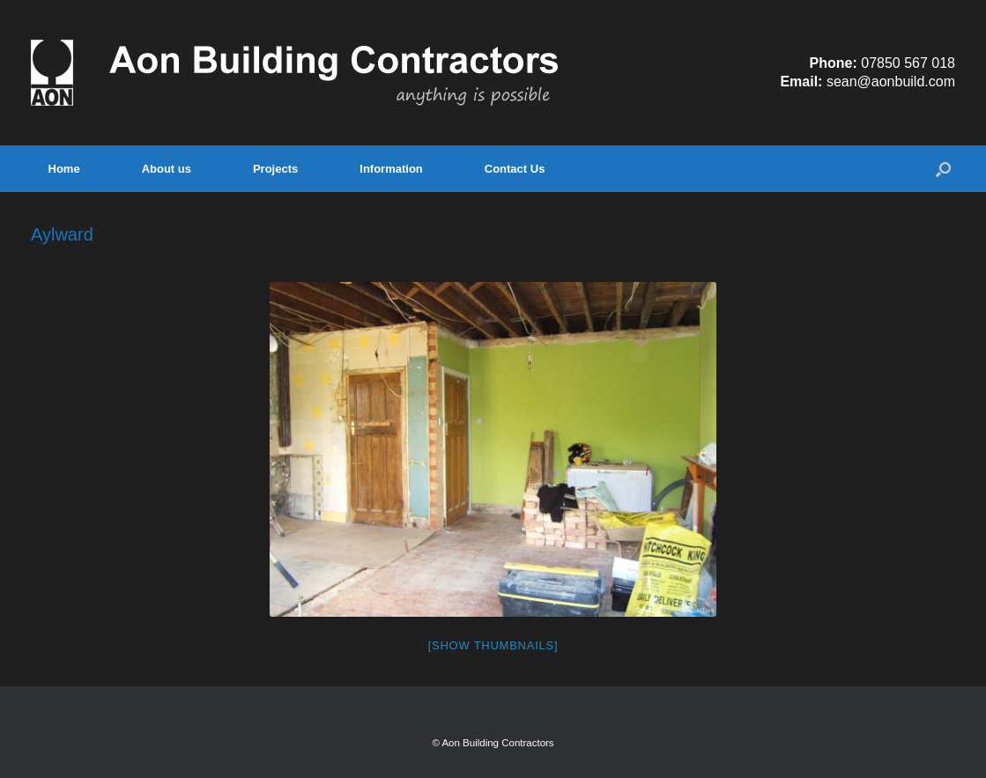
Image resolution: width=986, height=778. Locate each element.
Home (64, 168)
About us (166, 168)
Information (391, 168)
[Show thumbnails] (493, 645)
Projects (275, 168)
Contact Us (515, 168)
